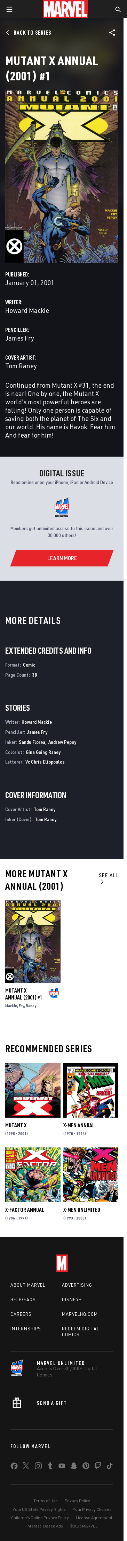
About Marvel (27, 1285)
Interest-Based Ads (44, 1526)
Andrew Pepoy (62, 742)
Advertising (77, 1285)
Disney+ (72, 1299)
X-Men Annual (79, 1125)
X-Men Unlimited (81, 1209)
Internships (25, 1328)
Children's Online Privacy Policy (40, 1517)
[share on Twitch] (97, 1467)
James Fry (19, 338)
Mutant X (15, 1125)
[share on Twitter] (26, 1467)
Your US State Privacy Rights (39, 1509)
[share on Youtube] (61, 1467)
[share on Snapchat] (73, 1467)
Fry (21, 1005)
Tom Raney (21, 366)
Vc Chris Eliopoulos (45, 762)
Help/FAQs (23, 1299)
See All (108, 878)
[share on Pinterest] (85, 1467)
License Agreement (94, 1517)
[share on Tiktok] (109, 1467)
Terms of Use (45, 1500)
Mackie (11, 1005)
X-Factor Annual (24, 1209)
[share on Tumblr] (50, 1467)
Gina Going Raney (43, 752)
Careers (21, 1314)
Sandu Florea (32, 742)
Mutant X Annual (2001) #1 (23, 994)
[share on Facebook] (14, 1467)
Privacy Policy (77, 1500)
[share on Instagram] (38, 1467)
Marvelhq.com (80, 1314)
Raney (31, 1005)
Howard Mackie (27, 310)
